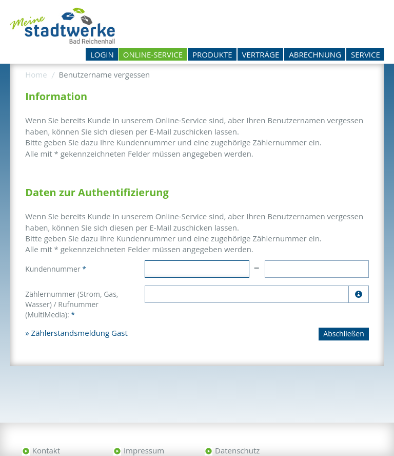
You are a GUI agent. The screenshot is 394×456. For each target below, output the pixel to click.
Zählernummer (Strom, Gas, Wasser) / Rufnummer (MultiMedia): (71, 304)
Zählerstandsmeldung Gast (79, 333)
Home (36, 74)
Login (102, 54)
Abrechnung (315, 54)
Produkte (212, 54)
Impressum (144, 450)
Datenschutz (237, 450)
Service (365, 54)
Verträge (261, 54)
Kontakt (46, 450)
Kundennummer (55, 269)
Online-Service (153, 54)
